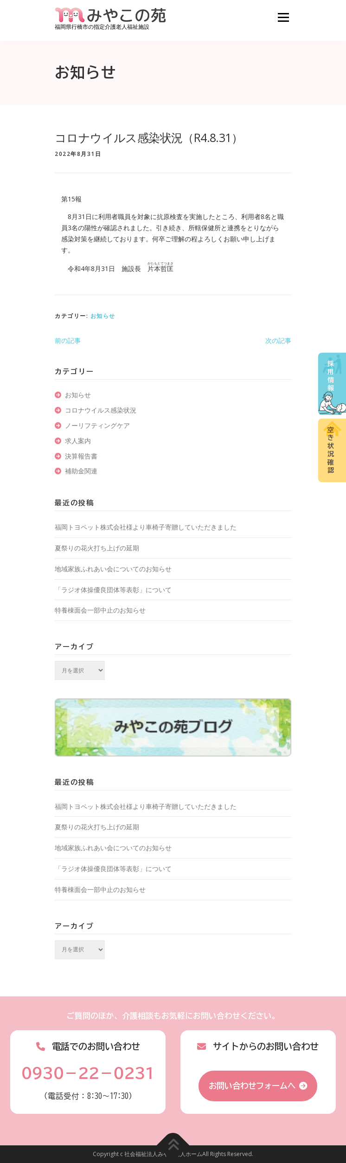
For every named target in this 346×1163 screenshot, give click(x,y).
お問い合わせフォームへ (252, 1086)
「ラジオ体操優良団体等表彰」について (113, 589)
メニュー (283, 17)
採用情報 (330, 376)
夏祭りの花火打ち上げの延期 (97, 547)
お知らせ (102, 316)
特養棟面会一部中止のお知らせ (100, 610)
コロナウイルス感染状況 (100, 410)
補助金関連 (81, 470)
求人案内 (78, 440)
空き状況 (330, 450)
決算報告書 (81, 456)
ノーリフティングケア (97, 425)
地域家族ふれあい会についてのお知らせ (113, 568)
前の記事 (68, 340)
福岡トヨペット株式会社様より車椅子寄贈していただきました (146, 527)
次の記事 (278, 340)
